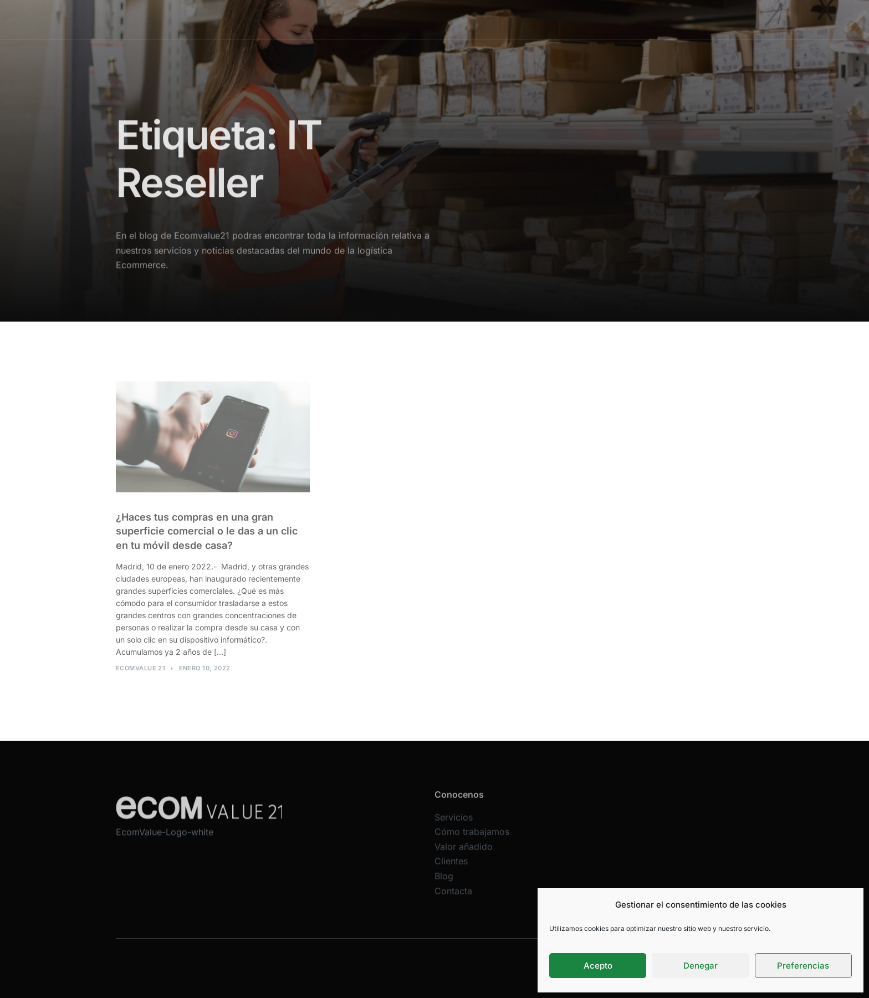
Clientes (559, 19)
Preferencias (803, 965)
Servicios (361, 19)
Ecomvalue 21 (140, 674)
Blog (599, 19)
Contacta (641, 19)
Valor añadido (502, 19)
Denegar (700, 965)
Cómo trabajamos (427, 19)
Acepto (598, 965)
